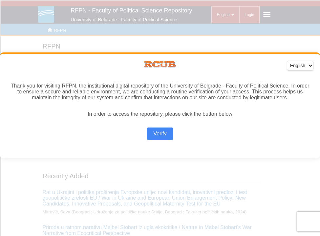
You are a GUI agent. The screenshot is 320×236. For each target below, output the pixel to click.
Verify (159, 133)
